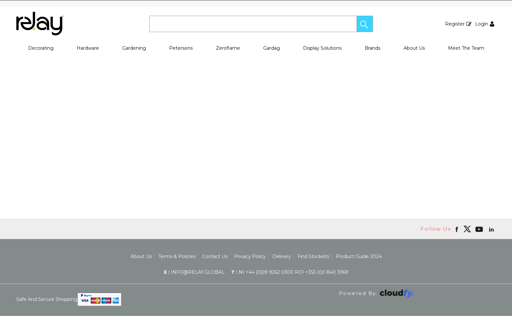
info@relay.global (194, 272)
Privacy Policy (250, 256)
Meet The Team (466, 48)
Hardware (88, 48)
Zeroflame (228, 48)
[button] (365, 24)
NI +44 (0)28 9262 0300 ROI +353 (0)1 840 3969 (289, 272)
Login (481, 24)
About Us (414, 48)
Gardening (134, 48)
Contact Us (215, 256)
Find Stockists (313, 256)
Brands (372, 48)
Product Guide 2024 (359, 256)
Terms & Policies (177, 256)
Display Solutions (322, 48)
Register (455, 24)
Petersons (181, 48)
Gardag (271, 48)
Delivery (281, 256)
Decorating (41, 48)
